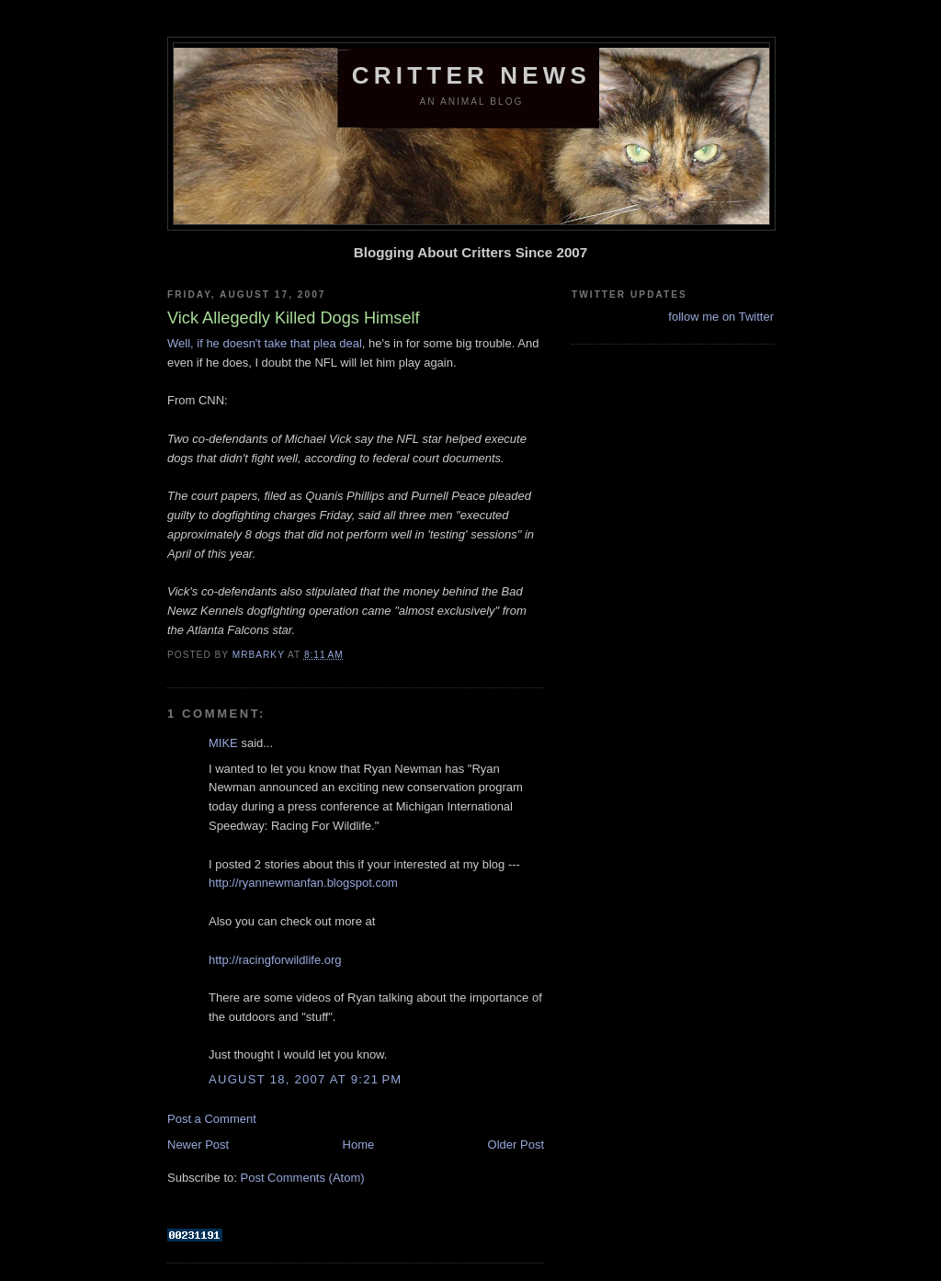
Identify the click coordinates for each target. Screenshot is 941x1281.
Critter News (471, 75)
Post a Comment (211, 1119)
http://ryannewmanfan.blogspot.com (303, 883)
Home (359, 1144)
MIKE (223, 743)
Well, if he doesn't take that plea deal (264, 343)
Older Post (516, 1144)
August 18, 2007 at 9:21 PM (305, 1079)
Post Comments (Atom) (303, 1178)
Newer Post (198, 1144)
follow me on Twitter (721, 316)
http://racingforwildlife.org (275, 960)
